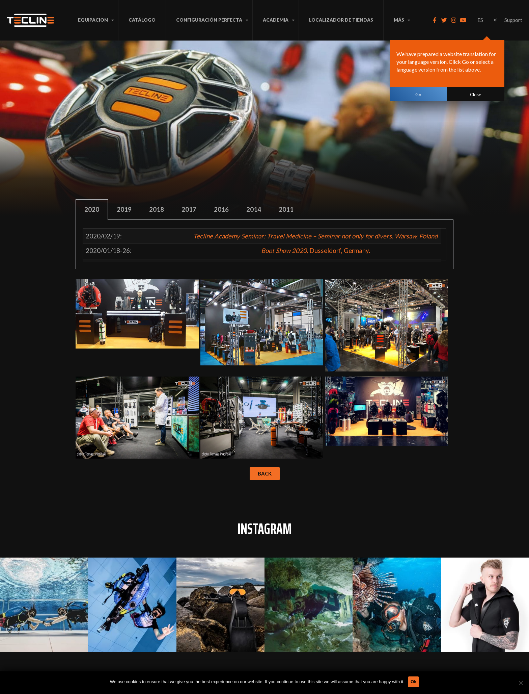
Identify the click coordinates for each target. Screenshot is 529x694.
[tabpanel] (264, 244)
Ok (413, 681)
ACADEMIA (275, 20)
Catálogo (142, 20)
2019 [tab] (124, 209)
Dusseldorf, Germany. (315, 250)
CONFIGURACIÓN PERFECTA (209, 20)
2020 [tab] (91, 209)
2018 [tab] (156, 209)
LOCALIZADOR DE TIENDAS (341, 20)
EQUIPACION (93, 20)
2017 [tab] (189, 209)
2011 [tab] (286, 209)
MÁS (399, 20)
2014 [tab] (253, 209)
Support (513, 20)
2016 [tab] (221, 209)
